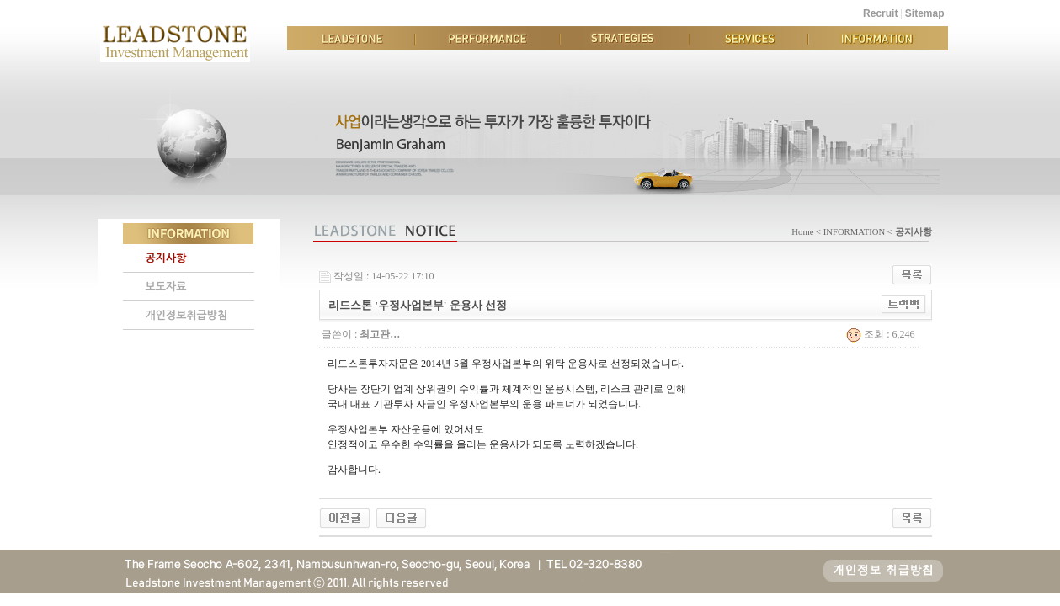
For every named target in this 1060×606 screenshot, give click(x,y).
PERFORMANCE (487, 38)
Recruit (880, 13)
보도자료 (166, 286)
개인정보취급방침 (187, 315)
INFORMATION (878, 38)
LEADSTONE (351, 38)
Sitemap (925, 13)
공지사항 (166, 257)
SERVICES (749, 38)
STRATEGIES (625, 38)
